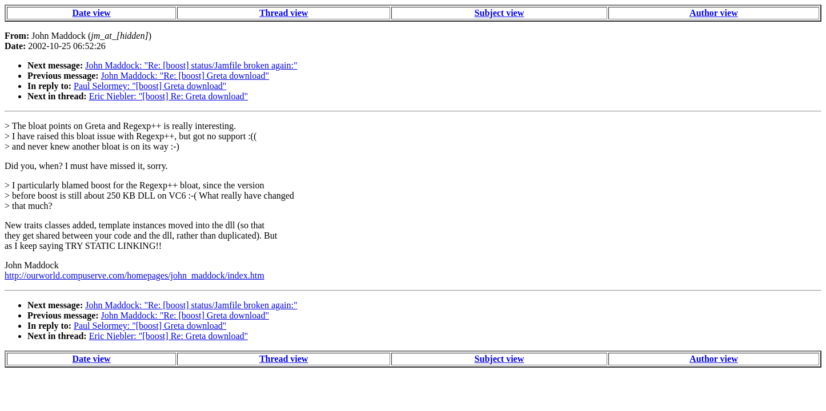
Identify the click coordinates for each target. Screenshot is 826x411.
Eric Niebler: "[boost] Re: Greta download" (168, 96)
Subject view (499, 13)
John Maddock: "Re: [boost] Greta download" (185, 75)
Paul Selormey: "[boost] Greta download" (150, 86)
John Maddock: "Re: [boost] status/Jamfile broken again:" (191, 65)
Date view (92, 13)
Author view (713, 13)
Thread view (283, 13)
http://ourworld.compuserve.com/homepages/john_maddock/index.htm (134, 275)
